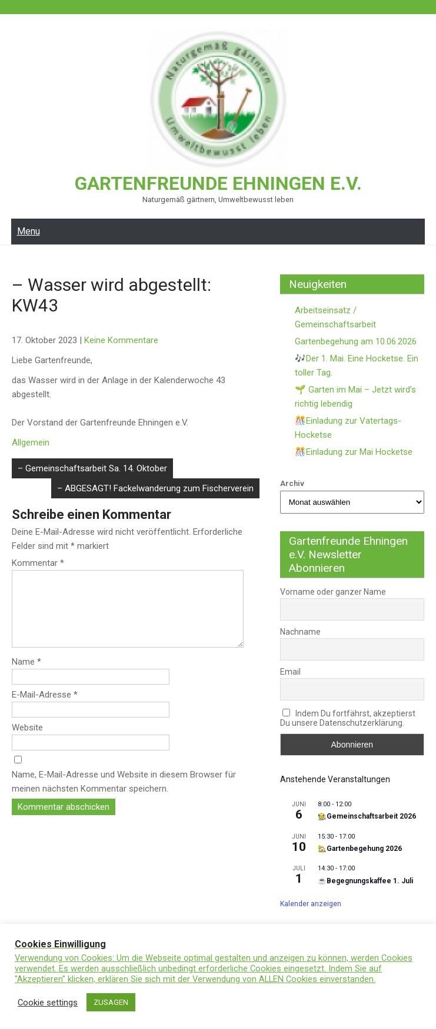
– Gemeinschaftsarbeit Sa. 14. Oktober (92, 467)
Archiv (292, 482)
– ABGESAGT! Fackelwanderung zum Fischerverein (155, 487)
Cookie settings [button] (48, 1002)
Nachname (300, 631)
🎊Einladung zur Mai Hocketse (353, 451)
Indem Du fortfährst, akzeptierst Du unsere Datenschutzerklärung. (348, 717)
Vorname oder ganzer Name (333, 591)
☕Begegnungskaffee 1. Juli (365, 880)
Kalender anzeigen (310, 903)
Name (26, 675)
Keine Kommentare (121, 339)
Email (290, 671)
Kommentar (38, 562)
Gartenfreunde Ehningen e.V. (218, 183)
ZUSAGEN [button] (111, 1002)
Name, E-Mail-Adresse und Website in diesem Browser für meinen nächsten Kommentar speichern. (124, 795)
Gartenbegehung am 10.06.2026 (356, 341)
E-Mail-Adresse (45, 708)
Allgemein (30, 442)
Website (27, 741)
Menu (28, 230)
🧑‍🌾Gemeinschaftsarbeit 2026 (367, 816)
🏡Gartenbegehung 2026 (360, 848)
